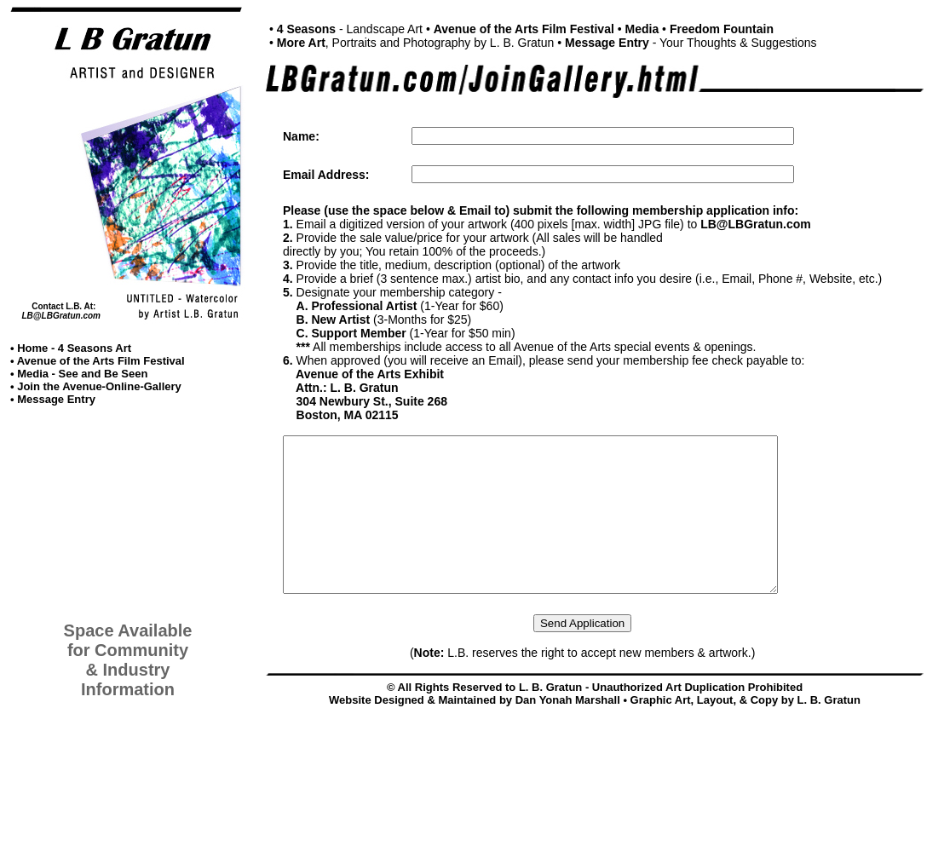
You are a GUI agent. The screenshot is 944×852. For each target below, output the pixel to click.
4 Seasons (306, 29)
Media (642, 29)
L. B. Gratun (829, 730)
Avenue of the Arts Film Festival (524, 29)
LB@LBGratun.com (61, 315)
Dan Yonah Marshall (567, 730)
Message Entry (607, 42)
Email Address (324, 174)
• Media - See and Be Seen (78, 373)
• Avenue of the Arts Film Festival (97, 360)
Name (299, 136)
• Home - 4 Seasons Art (70, 348)
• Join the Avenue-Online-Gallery (95, 386)
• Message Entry (52, 399)
